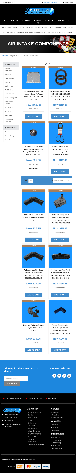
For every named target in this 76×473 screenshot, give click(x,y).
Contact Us (63, 21)
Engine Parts (48, 27)
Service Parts (53, 32)
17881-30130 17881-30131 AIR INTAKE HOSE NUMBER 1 (33, 217)
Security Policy (56, 445)
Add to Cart (33, 116)
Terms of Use (56, 437)
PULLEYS (12, 32)
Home (5, 56)
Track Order (55, 415)
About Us (50, 21)
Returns (37, 21)
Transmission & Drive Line (24, 32)
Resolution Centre (57, 417)
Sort (53, 180)
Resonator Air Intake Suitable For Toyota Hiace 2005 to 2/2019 (33, 327)
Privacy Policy (56, 440)
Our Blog (55, 427)
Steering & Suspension (9, 27)
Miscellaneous (68, 27)
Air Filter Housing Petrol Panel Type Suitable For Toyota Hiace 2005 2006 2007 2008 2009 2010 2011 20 (60, 220)
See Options (33, 169)
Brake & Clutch (32, 27)
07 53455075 (7, 2)
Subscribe (12, 383)
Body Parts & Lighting (66, 32)
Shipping (26, 21)
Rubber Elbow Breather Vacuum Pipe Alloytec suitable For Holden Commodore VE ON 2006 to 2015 (60, 330)
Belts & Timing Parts (41, 32)
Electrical (22, 27)
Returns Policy (9, 136)
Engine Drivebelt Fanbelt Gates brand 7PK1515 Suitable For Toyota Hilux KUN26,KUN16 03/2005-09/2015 (60, 152)
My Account (55, 412)
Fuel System (58, 27)
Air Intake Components (29, 56)
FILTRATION (5, 32)
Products (13, 21)
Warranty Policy (57, 448)
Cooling (40, 27)
